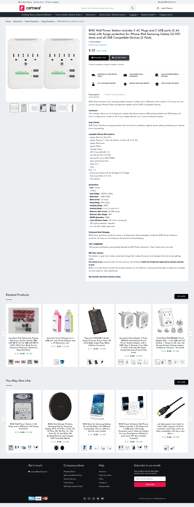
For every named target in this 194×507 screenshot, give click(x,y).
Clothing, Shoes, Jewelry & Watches (36, 15)
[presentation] (3, 334)
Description (94, 94)
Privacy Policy (68, 486)
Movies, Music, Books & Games (112, 15)
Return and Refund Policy (73, 479)
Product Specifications (114, 94)
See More (181, 296)
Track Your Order (105, 479)
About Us (102, 475)
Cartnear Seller (104, 490)
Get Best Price (120, 57)
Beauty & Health (148, 15)
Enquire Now (99, 57)
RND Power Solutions (98, 45)
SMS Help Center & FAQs (73, 490)
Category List (165, 15)
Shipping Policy (69, 475)
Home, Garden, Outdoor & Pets (68, 15)
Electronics (90, 15)
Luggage (133, 15)
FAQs (101, 483)
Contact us (103, 486)
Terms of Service (70, 483)
